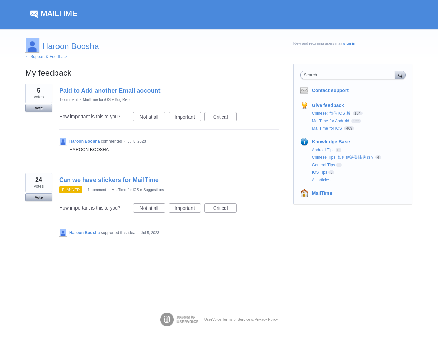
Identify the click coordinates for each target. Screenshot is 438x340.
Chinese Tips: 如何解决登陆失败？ (343, 157)
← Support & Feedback (46, 56)
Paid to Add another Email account (109, 90)
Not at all (152, 118)
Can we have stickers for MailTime (109, 179)
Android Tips (323, 150)
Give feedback (328, 105)
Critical (225, 118)
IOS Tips (319, 172)
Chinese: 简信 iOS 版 (332, 113)
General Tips (323, 165)
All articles (321, 179)
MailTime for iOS (97, 99)
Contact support (330, 90)
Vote (39, 108)
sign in (349, 43)
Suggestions (153, 190)
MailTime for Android (331, 121)
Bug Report (124, 99)
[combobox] (349, 75)
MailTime (322, 193)
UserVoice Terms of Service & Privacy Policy (241, 319)
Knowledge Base (331, 141)
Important (188, 118)
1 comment (68, 99)
